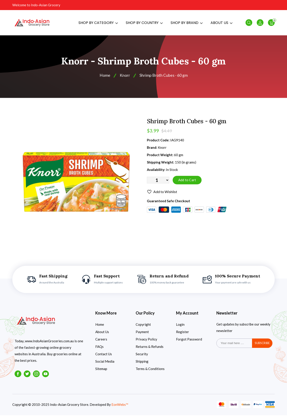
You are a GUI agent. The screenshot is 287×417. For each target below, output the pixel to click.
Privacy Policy (146, 341)
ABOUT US (222, 23)
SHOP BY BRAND (187, 23)
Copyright (143, 326)
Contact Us (103, 356)
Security (142, 356)
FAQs (99, 348)
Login (180, 326)
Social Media (104, 363)
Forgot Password (189, 341)
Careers (101, 341)
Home (105, 77)
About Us (102, 334)
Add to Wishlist (162, 193)
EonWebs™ (119, 406)
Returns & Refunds (149, 348)
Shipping (142, 363)
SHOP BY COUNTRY (144, 23)
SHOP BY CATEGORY (98, 23)
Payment (142, 334)
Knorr (125, 77)
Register (182, 334)
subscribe (262, 345)
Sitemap (101, 370)
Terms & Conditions (150, 370)
